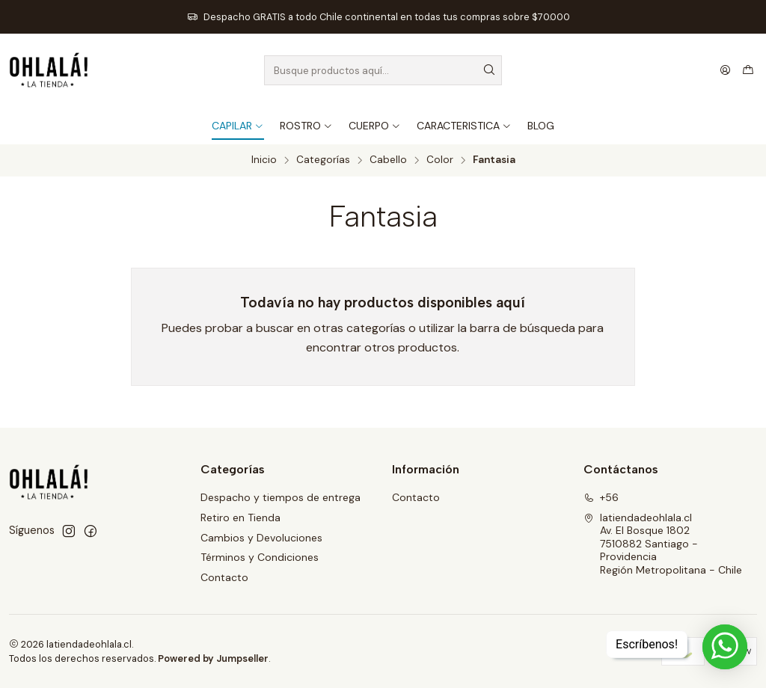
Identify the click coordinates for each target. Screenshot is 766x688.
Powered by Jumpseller (213, 658)
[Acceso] (725, 70)
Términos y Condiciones (259, 557)
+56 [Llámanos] (601, 497)
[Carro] (748, 70)
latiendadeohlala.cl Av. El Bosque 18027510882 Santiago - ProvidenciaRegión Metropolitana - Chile (662, 544)
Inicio (264, 160)
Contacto (224, 577)
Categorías (323, 160)
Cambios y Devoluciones (261, 537)
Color (439, 160)
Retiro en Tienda (240, 517)
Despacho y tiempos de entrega (280, 497)
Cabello (388, 160)
